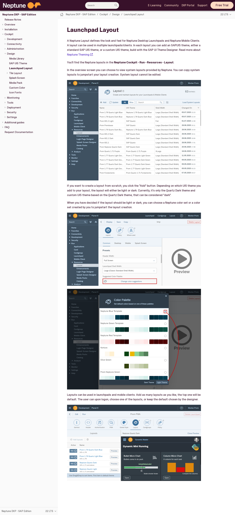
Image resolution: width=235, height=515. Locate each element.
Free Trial (222, 5)
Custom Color (17, 87)
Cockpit (9, 34)
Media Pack (15, 83)
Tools (10, 102)
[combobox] (102, 5)
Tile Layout (15, 73)
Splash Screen (17, 78)
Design (11, 53)
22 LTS (224, 14)
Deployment (14, 107)
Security (11, 112)
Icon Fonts (15, 92)
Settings (12, 117)
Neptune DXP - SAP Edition (19, 14)
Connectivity (14, 44)
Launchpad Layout (21, 68)
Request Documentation (19, 132)
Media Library (16, 58)
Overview (10, 24)
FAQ (7, 127)
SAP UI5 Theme (18, 63)
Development (14, 39)
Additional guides (14, 122)
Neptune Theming (78, 54)
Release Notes (13, 19)
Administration (15, 48)
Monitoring (13, 97)
